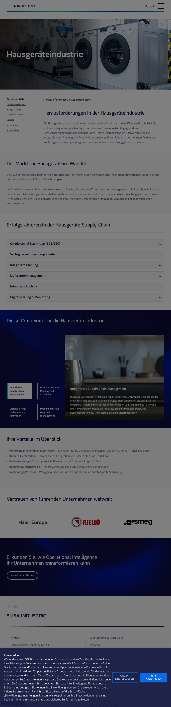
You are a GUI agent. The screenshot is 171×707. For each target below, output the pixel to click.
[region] (85, 677)
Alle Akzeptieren (153, 677)
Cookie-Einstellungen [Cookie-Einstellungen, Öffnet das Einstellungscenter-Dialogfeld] (124, 677)
